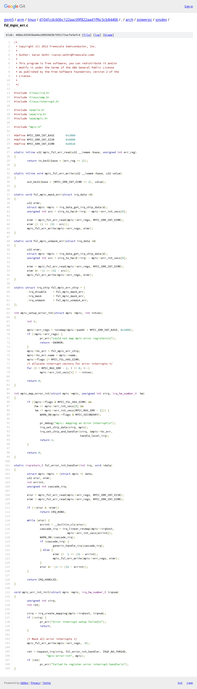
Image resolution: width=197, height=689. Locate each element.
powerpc (144, 19)
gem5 (9, 19)
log (97, 35)
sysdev (161, 19)
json (190, 683)
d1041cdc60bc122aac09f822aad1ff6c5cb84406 (78, 19)
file (86, 35)
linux (32, 19)
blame (108, 35)
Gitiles (24, 683)
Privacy (35, 683)
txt (180, 683)
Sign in (188, 6)
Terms (46, 683)
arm (20, 19)
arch (129, 19)
